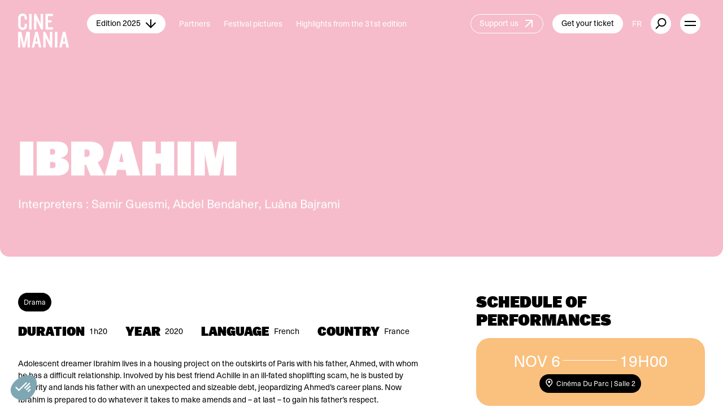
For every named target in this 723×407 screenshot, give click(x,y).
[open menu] (690, 24)
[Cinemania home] (52, 23)
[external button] (661, 24)
